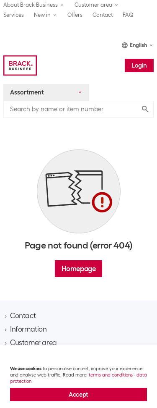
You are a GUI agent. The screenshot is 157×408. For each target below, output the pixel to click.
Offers (74, 15)
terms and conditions (111, 375)
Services (13, 15)
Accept (78, 394)
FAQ (128, 15)
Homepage (79, 268)
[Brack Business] (20, 65)
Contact (103, 15)
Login (139, 65)
